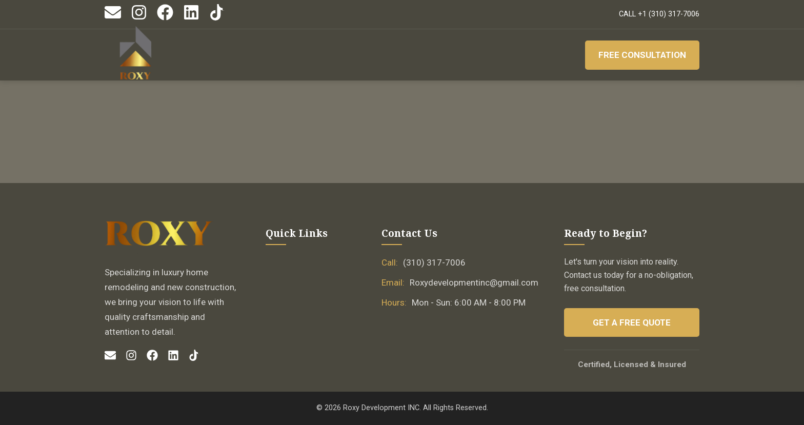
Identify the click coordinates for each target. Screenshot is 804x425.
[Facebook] (165, 18)
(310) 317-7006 (434, 262)
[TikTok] (217, 18)
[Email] (113, 18)
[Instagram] (139, 18)
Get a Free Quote (632, 322)
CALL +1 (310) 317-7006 (659, 14)
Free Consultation (642, 55)
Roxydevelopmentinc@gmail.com (474, 282)
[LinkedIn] (191, 18)
